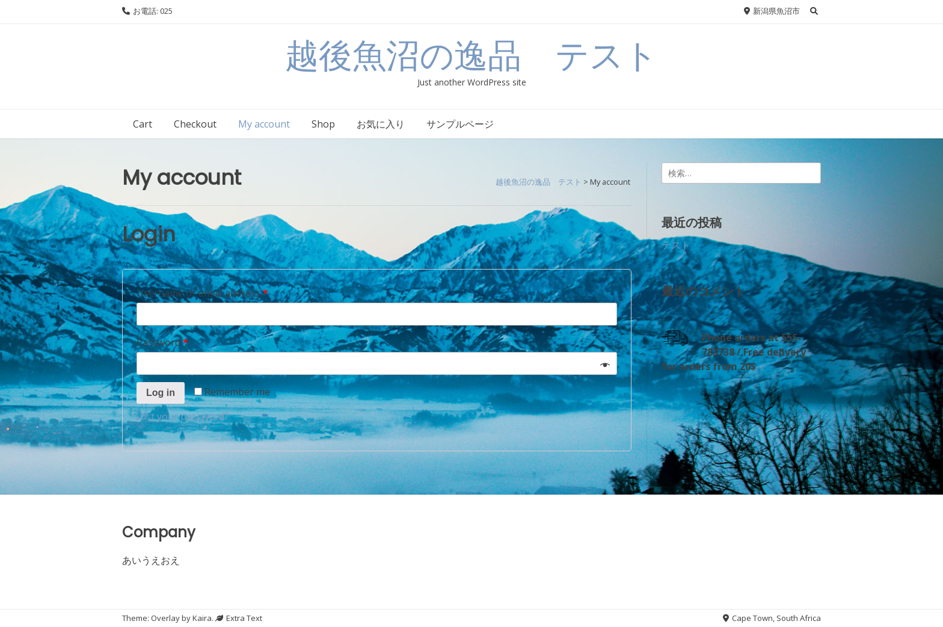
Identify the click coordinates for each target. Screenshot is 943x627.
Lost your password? (182, 416)
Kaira (202, 618)
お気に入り (381, 124)
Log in (160, 393)
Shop (323, 124)
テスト (676, 245)
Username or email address (202, 293)
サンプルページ (460, 124)
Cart (142, 124)
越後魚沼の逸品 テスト (471, 55)
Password (162, 342)
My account (264, 124)
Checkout (195, 124)
